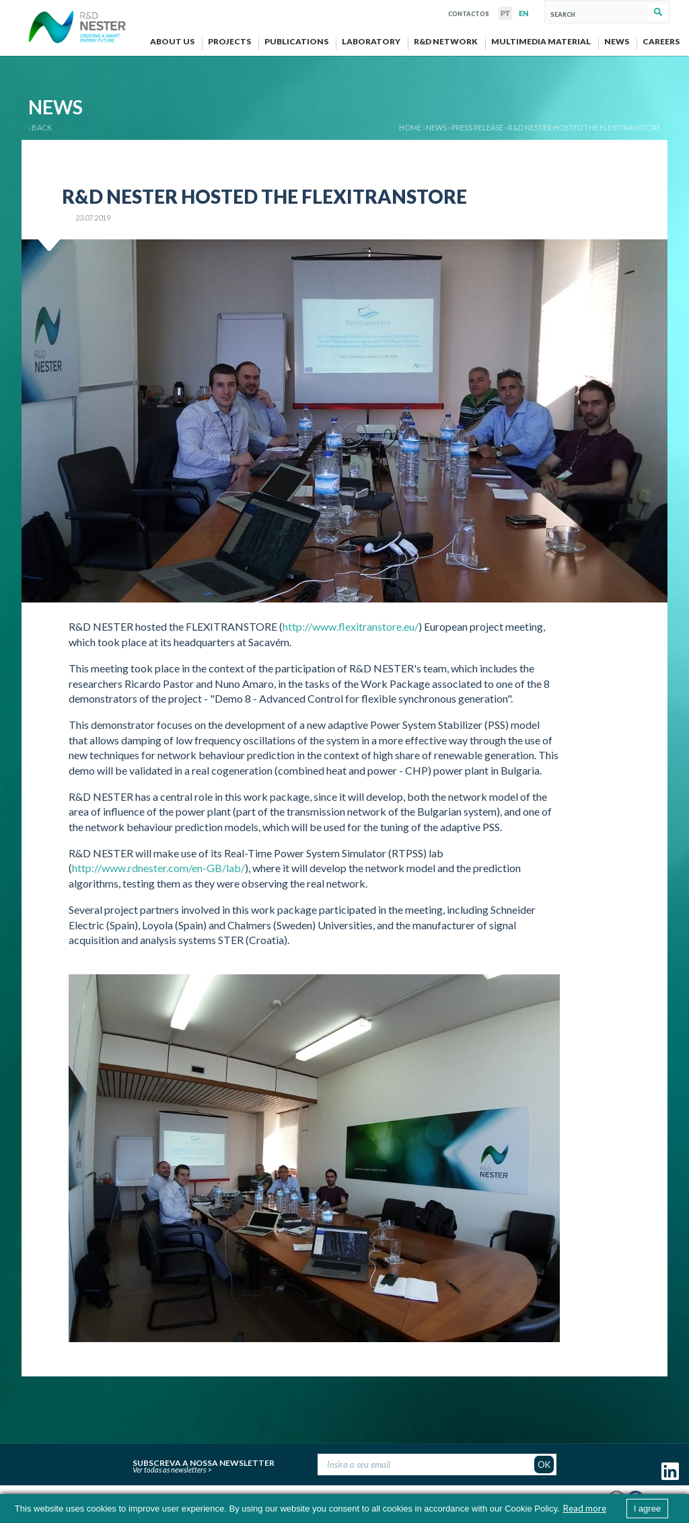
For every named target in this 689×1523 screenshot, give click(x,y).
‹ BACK (40, 127)
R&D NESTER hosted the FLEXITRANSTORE (584, 127)
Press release (477, 127)
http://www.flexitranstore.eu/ (351, 626)
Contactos (468, 12)
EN (523, 13)
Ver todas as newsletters (169, 1469)
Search (658, 12)
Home (410, 127)
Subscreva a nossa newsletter (204, 1461)
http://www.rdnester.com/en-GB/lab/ (158, 867)
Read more (584, 1508)
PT (505, 13)
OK (544, 1464)
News (436, 127)
